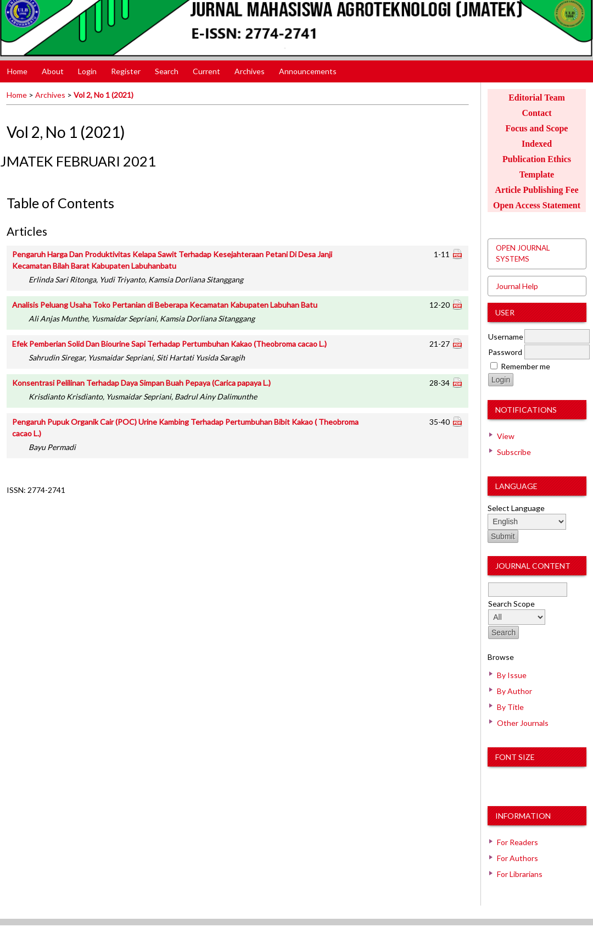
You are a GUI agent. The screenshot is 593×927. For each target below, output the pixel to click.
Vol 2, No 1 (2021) (103, 94)
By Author (514, 691)
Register (126, 71)
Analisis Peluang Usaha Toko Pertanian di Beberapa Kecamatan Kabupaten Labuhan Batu (164, 304)
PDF (457, 253)
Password (505, 352)
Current (206, 71)
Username (505, 336)
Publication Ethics (536, 159)
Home (17, 71)
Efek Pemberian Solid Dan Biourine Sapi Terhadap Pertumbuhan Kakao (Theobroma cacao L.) (169, 343)
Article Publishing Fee (537, 190)
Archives (249, 71)
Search (166, 71)
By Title (510, 707)
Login (87, 71)
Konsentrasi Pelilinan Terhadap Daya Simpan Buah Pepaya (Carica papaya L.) (141, 382)
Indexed (537, 143)
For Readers (517, 842)
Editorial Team (536, 97)
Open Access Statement (536, 205)
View (505, 436)
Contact (536, 113)
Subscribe (514, 452)
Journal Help (517, 286)
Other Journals (523, 723)
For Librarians (519, 874)
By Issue (512, 675)
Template (536, 174)
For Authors (517, 858)
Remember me (525, 366)
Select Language (516, 508)
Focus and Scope (537, 128)
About (53, 71)
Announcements (308, 71)
